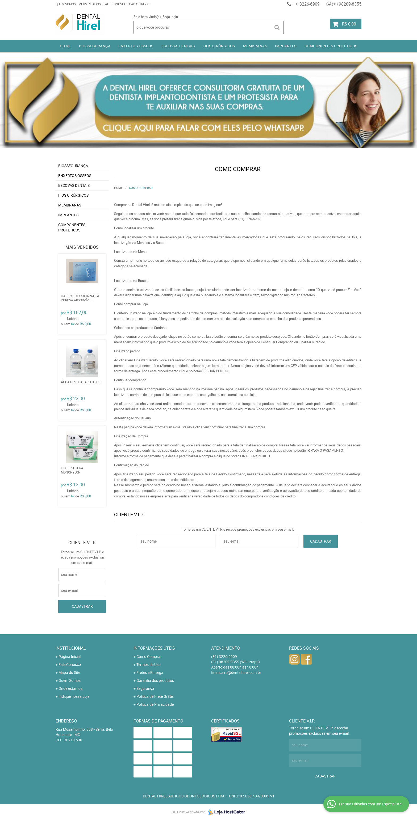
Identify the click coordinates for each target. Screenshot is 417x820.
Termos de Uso (148, 664)
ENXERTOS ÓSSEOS (135, 45)
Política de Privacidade (155, 704)
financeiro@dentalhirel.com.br (236, 672)
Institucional (71, 648)
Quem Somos (66, 4)
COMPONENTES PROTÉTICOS (331, 45)
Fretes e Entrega (149, 672)
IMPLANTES (286, 45)
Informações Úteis (154, 648)
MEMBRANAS (255, 45)
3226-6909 (306, 4)
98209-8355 (346, 4)
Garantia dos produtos (155, 680)
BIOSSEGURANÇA (95, 45)
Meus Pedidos (89, 4)
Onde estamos (70, 688)
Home (65, 45)
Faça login (170, 16)
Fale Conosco (114, 4)
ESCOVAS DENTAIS (178, 45)
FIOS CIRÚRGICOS (219, 45)
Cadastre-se (139, 4)
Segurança (145, 688)
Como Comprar (149, 656)
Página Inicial (70, 656)
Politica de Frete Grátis (155, 696)
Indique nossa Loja (74, 696)
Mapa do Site (69, 672)
